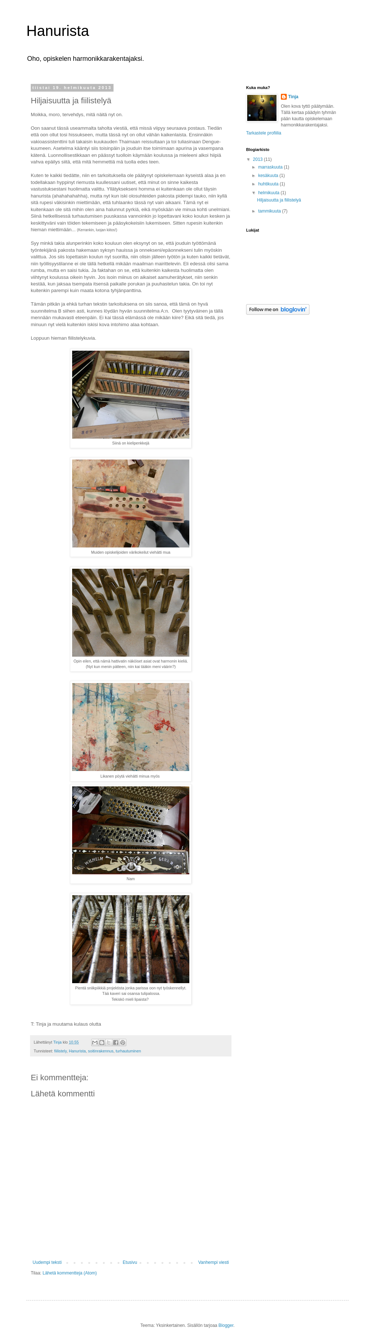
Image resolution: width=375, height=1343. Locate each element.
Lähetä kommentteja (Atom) (69, 1273)
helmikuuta (269, 192)
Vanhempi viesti (213, 1262)
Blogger (226, 1325)
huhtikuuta (269, 184)
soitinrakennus (101, 1051)
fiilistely (60, 1051)
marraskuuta (271, 167)
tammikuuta (270, 211)
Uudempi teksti (47, 1262)
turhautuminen (128, 1051)
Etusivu (130, 1262)
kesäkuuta (268, 175)
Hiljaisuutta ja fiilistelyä (279, 200)
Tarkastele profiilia (263, 133)
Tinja (293, 96)
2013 (258, 159)
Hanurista (57, 31)
